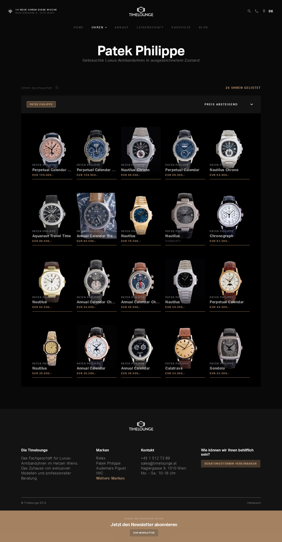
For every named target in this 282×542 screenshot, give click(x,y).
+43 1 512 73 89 (155, 458)
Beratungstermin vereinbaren (231, 463)
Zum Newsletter (144, 532)
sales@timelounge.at (158, 463)
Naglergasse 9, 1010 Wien (163, 468)
